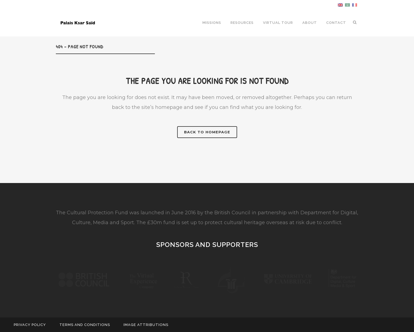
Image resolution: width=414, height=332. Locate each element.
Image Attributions (146, 325)
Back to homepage (207, 132)
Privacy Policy (30, 325)
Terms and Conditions (84, 325)
